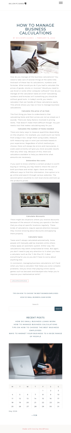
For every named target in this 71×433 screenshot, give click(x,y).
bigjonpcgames (25, 38)
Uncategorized (19, 281)
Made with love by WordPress (35, 429)
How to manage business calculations (35, 324)
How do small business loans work (35, 297)
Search (35, 304)
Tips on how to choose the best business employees (35, 293)
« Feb (34, 415)
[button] (61, 3)
